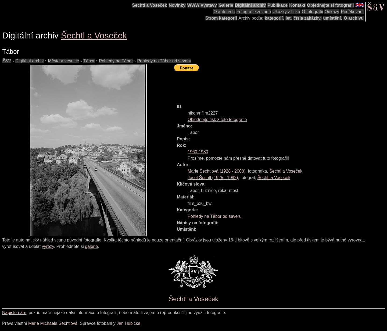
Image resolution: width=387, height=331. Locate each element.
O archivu (354, 18)
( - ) (216, 171)
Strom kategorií (221, 18)
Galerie (225, 5)
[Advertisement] (272, 85)
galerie (91, 246)
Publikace (277, 5)
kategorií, (274, 18)
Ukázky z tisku (286, 11)
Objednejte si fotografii (330, 5)
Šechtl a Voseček (149, 5)
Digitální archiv (250, 5)
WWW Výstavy (202, 5)
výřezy (48, 246)
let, (289, 18)
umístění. (332, 18)
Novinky (177, 5)
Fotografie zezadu (253, 11)
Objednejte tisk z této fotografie (217, 119)
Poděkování (352, 11)
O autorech (224, 11)
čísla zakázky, (307, 18)
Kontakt (297, 5)
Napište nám (14, 312)
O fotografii (312, 11)
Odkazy (332, 11)
